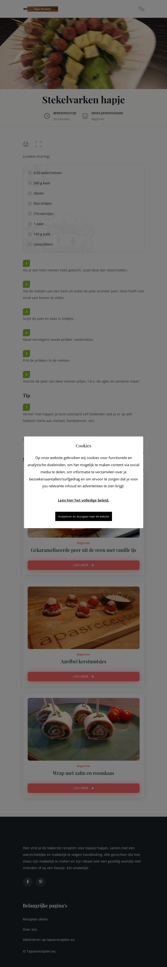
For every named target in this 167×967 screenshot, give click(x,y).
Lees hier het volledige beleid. (83, 500)
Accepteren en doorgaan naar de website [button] (83, 516)
